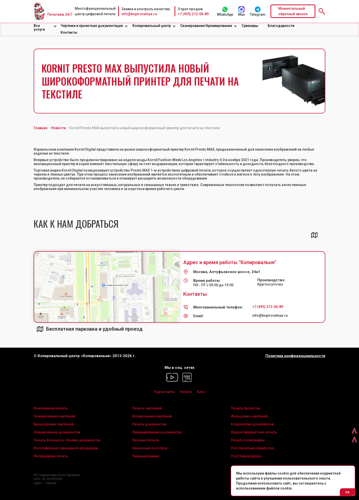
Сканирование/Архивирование (206, 26)
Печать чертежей (147, 408)
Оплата (186, 392)
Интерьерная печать (51, 456)
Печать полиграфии (248, 440)
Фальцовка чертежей (249, 416)
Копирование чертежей (152, 416)
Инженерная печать (51, 408)
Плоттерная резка (246, 456)
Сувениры (250, 26)
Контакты (69, 32)
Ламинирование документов (156, 432)
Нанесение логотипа (149, 448)
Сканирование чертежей (54, 416)
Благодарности (281, 26)
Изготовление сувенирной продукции (66, 448)
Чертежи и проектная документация (92, 26)
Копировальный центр (151, 26)
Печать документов (149, 424)
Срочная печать (145, 440)
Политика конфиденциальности (295, 356)
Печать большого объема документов (67, 440)
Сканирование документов (57, 432)
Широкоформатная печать (254, 432)
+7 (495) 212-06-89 (193, 14)
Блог (201, 392)
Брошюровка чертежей (54, 424)
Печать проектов (245, 408)
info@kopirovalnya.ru (139, 14)
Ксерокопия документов (252, 424)
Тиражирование (145, 456)
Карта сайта (164, 392)
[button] (45, 27)
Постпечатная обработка (252, 448)
